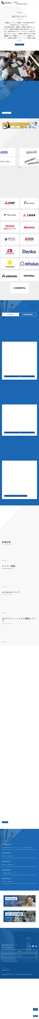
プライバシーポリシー (8, 1006)
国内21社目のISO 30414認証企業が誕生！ (15, 903)
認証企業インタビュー (32, 1007)
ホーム (4, 1003)
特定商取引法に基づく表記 (10, 1009)
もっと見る (20, 46)
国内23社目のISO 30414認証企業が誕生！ (15, 878)
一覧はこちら (19, 172)
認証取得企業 (32, 1015)
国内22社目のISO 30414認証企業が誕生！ (15, 886)
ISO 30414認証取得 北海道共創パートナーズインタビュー (19, 895)
